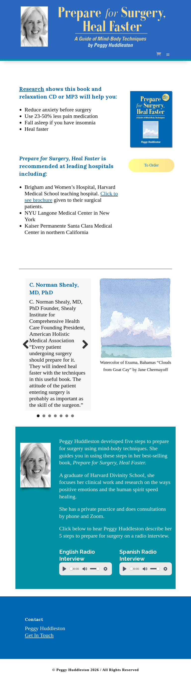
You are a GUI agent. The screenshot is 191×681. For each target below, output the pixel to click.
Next (83, 345)
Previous (28, 345)
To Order (151, 165)
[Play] (64, 569)
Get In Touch (39, 635)
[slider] (71, 568)
